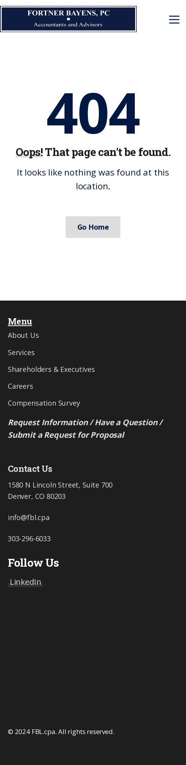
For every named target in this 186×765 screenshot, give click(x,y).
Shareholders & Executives (51, 369)
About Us (23, 335)
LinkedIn (25, 581)
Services (21, 352)
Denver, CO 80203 (37, 496)
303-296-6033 (29, 538)
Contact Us (30, 468)
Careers (20, 386)
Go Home (93, 227)
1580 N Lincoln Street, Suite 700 (60, 484)
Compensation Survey (44, 403)
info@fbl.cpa (29, 517)
